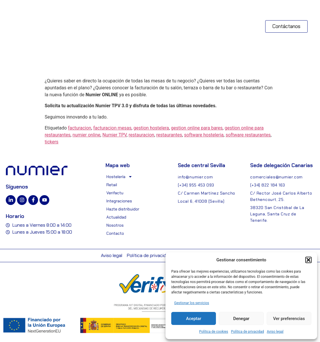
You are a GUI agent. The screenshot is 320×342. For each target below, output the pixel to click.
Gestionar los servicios (191, 303)
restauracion (141, 135)
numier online (87, 135)
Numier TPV (114, 135)
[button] (308, 260)
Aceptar (193, 318)
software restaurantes (248, 135)
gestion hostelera (151, 128)
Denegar (241, 318)
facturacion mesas (112, 128)
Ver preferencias (289, 318)
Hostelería (119, 177)
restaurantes (169, 135)
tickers (52, 142)
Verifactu (114, 192)
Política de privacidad (247, 332)
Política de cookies (213, 332)
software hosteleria (204, 135)
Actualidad (116, 217)
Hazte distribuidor (122, 209)
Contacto (115, 233)
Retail (111, 184)
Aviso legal (275, 332)
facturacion (79, 128)
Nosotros (115, 225)
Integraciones (119, 201)
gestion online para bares (197, 128)
